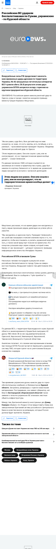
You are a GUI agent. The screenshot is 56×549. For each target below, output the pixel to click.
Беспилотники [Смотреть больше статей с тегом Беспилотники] (9, 455)
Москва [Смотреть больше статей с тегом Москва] (7, 450)
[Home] (2, 8)
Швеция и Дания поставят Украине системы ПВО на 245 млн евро (25, 428)
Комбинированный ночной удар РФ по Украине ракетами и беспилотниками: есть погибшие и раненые (23, 441)
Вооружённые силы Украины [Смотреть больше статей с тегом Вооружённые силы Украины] (27, 450)
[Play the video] (28, 39)
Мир (14, 8)
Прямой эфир (47, 2)
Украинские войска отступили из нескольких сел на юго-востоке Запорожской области (25, 434)
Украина (21, 8)
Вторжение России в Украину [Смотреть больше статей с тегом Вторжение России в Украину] (33, 455)
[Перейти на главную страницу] (7, 2)
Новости (8, 8)
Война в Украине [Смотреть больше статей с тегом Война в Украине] (10, 460)
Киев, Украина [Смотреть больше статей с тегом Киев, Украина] (28, 460)
